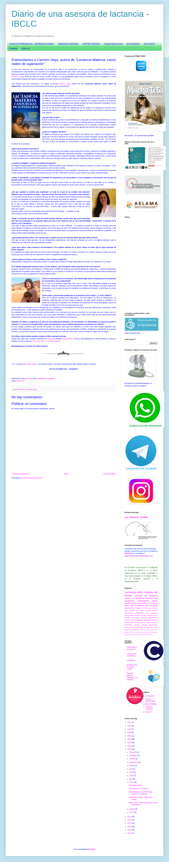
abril (131, 779)
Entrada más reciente (20, 474)
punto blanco (128, 634)
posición (127, 630)
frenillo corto (129, 620)
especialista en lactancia (147, 603)
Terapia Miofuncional (113, 44)
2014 (129, 823)
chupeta (127, 617)
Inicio (66, 474)
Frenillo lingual (130, 603)
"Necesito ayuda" (135, 785)
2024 (129, 726)
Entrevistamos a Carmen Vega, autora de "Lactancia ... (141, 793)
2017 (129, 749)
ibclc (140, 592)
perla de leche (135, 627)
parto (126, 610)
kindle (70, 339)
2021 (129, 736)
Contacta (13, 48)
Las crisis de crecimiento (131, 655)
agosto (132, 766)
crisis (147, 606)
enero (131, 812)
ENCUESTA (149, 44)
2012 (129, 830)
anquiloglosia (129, 615)
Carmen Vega (64, 84)
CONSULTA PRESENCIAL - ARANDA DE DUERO (31, 44)
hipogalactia (138, 620)
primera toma (147, 632)
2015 (129, 820)
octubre (132, 759)
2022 (129, 732)
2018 (129, 746)
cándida (144, 625)
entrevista (21, 389)
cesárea (148, 610)
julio (131, 769)
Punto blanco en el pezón (132, 648)
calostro (137, 625)
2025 (129, 722)
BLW (156, 598)
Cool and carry (39, 341)
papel (64, 339)
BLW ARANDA (133, 44)
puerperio (155, 632)
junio (131, 772)
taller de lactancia (137, 606)
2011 (129, 833)
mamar (127, 627)
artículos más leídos (141, 615)
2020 (129, 739)
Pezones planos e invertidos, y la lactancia (132, 676)
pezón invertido (129, 632)
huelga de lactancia (143, 608)
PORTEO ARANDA (91, 44)
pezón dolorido (135, 622)
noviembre (133, 755)
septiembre (133, 762)
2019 (129, 743)
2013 (129, 827)
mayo (131, 776)
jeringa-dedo (154, 630)
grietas (28, 379)
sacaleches (135, 630)
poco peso (154, 627)
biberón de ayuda (137, 610)
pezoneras (154, 606)
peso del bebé (145, 627)
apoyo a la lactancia (134, 598)
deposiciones (153, 617)
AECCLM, (15, 77)
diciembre (133, 752)
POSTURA (128, 625)
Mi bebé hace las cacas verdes (132, 667)
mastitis (155, 608)
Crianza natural (53, 341)
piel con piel (145, 622)
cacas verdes (153, 615)
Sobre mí (26, 48)
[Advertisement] (141, 265)
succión (135, 634)
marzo (132, 782)
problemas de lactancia (46, 379)
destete (141, 630)
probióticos (154, 622)
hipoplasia (147, 620)
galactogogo (153, 625)
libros (35, 389)
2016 (129, 817)
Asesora (149, 598)
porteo (127, 606)
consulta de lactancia (146, 596)
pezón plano (138, 632)
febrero (132, 809)
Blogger (92, 849)
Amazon (49, 339)
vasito (150, 634)
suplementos (129, 608)
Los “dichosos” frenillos (136, 517)
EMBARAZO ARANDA (68, 44)
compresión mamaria (139, 617)
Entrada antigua (109, 474)
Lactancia (29, 389)
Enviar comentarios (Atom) (32, 478)
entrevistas (20, 381)
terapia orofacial (143, 634)
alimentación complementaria (137, 601)
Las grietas (131, 660)
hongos (147, 630)
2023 (129, 729)
